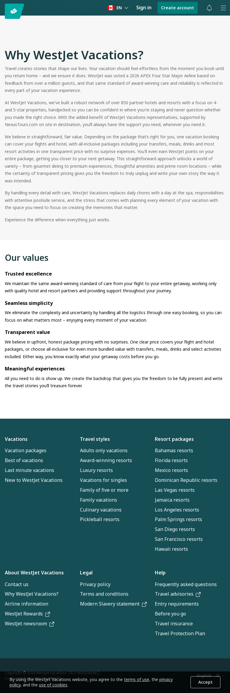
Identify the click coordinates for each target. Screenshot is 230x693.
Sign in (144, 7)
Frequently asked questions (186, 584)
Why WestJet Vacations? (31, 594)
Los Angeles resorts (177, 509)
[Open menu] (223, 7)
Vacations (16, 439)
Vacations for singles (103, 480)
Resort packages (174, 439)
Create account (177, 7)
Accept (205, 682)
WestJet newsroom (29, 623)
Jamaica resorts (172, 500)
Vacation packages (25, 450)
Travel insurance (174, 623)
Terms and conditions (104, 594)
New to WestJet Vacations (34, 480)
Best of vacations (24, 460)
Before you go (170, 613)
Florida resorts (171, 460)
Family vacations (98, 500)
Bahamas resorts (174, 450)
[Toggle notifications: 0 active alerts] (209, 8)
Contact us (16, 584)
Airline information (26, 603)
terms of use (136, 679)
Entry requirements (177, 603)
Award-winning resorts (106, 460)
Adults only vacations (104, 450)
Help (160, 572)
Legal (86, 572)
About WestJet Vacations (34, 572)
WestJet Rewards (27, 613)
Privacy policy (95, 584)
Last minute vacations (29, 470)
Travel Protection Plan (180, 633)
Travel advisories (178, 594)
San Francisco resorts (179, 539)
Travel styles (95, 439)
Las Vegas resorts (175, 490)
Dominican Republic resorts (186, 480)
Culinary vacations (101, 509)
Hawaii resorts (171, 549)
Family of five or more (104, 490)
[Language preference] (117, 8)
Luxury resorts (96, 470)
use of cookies (53, 685)
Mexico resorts (171, 470)
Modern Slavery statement (113, 603)
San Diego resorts (175, 529)
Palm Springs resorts (178, 519)
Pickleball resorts (99, 519)
